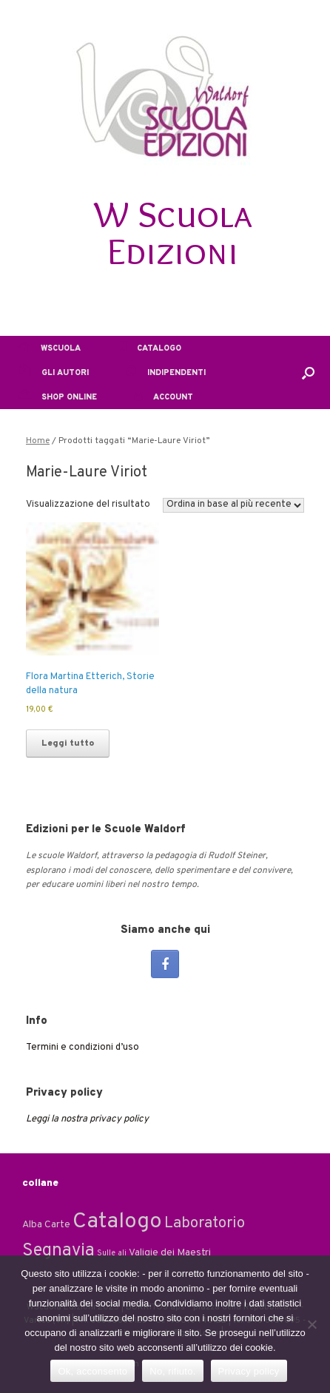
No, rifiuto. (172, 1371)
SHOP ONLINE (57, 397)
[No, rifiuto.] (311, 1324)
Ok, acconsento (92, 1371)
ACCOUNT (163, 397)
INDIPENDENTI (166, 373)
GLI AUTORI (53, 373)
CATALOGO (149, 348)
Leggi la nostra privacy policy (87, 1119)
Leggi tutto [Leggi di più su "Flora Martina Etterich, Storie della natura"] (67, 743)
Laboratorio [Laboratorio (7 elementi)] (204, 1223)
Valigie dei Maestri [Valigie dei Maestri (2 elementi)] (170, 1253)
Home (38, 441)
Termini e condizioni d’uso (82, 1047)
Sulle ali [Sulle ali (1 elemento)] (112, 1253)
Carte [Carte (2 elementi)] (57, 1224)
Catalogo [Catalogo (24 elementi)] (117, 1221)
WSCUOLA (49, 348)
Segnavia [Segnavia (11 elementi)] (58, 1251)
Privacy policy (249, 1371)
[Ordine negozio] (233, 505)
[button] (308, 372)
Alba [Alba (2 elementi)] (32, 1224)
